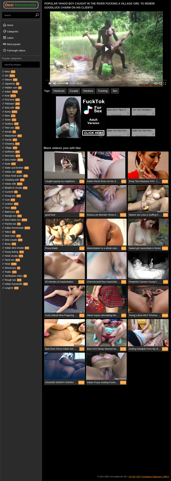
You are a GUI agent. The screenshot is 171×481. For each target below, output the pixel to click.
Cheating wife (13, 179)
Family (9, 139)
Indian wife (12, 183)
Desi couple (12, 239)
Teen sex (11, 127)
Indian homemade (16, 227)
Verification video (14, 276)
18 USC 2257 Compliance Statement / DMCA (149, 476)
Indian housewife (15, 284)
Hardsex (88, 90)
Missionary (11, 268)
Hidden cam (12, 87)
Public (9, 272)
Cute (8, 199)
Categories (10, 31)
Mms (8, 71)
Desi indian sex (14, 219)
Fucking (103, 90)
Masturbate (12, 135)
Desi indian (12, 159)
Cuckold (10, 191)
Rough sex (11, 280)
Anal (9, 95)
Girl (8, 75)
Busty (9, 244)
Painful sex (11, 223)
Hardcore (59, 90)
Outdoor (10, 123)
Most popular (12, 44)
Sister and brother (15, 167)
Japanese (10, 83)
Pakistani (11, 103)
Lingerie (10, 288)
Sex (115, 90)
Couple (74, 90)
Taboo (8, 231)
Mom (8, 115)
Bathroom (10, 211)
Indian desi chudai (15, 248)
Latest (8, 38)
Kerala (9, 131)
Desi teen (11, 155)
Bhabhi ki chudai (14, 187)
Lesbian (10, 203)
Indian (10, 91)
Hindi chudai (12, 256)
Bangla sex (12, 215)
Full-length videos (14, 50)
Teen (9, 207)
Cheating (11, 143)
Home (8, 25)
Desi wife (11, 107)
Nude (9, 163)
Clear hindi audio (15, 175)
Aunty (9, 111)
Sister (9, 119)
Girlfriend (11, 151)
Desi (20, 5)
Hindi (9, 264)
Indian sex (12, 171)
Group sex (11, 195)
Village (9, 147)
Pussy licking (13, 252)
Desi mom (11, 235)
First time (11, 99)
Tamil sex (11, 260)
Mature (9, 79)
